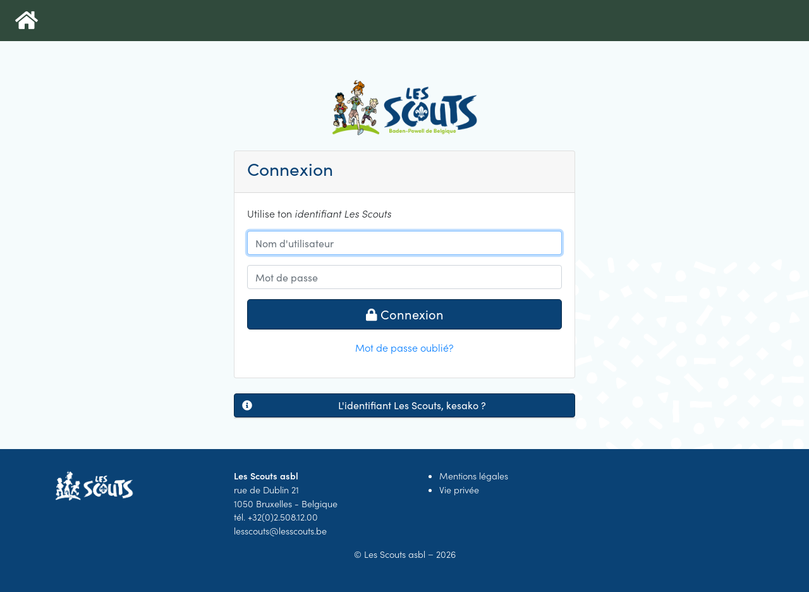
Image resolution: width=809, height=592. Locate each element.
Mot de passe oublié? (404, 347)
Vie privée (459, 489)
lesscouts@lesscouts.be (280, 530)
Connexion (405, 314)
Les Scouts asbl (394, 554)
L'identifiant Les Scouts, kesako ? (364, 405)
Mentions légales (473, 475)
